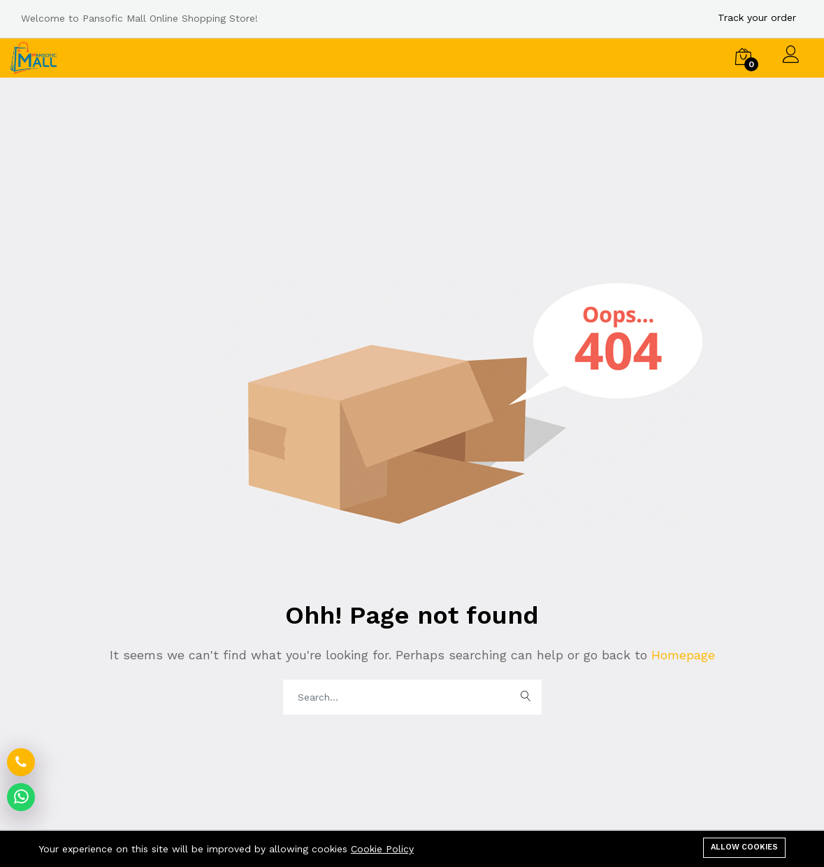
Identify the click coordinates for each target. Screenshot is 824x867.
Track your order (757, 17)
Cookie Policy (382, 848)
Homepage (681, 654)
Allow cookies (744, 847)
